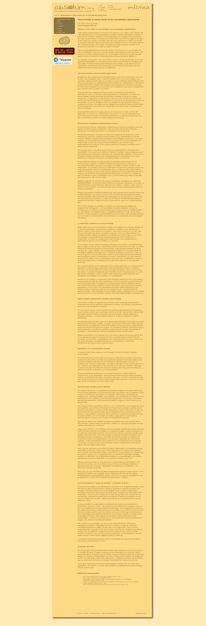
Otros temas (103, 11)
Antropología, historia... (116, 9)
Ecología (102, 7)
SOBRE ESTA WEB (141, 613)
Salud (111, 5)
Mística (112, 7)
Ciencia (102, 9)
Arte (101, 5)
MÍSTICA (57, 15)
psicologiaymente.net (88, 25)
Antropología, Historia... (65, 19)
